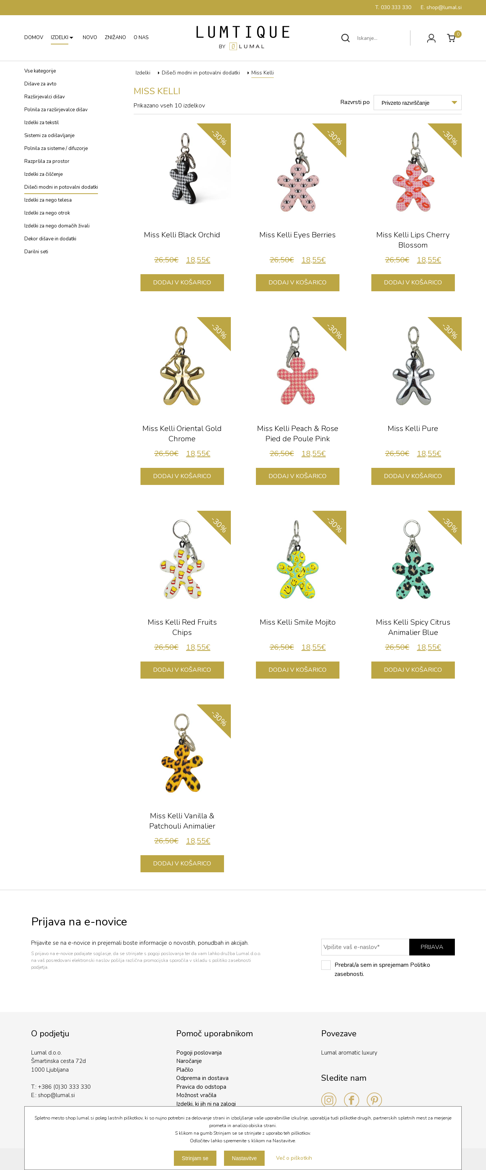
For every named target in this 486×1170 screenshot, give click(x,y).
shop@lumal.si (56, 1095)
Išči (345, 38)
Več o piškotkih (294, 1158)
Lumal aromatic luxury (349, 1052)
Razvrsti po (355, 102)
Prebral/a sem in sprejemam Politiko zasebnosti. (375, 969)
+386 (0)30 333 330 (64, 1087)
